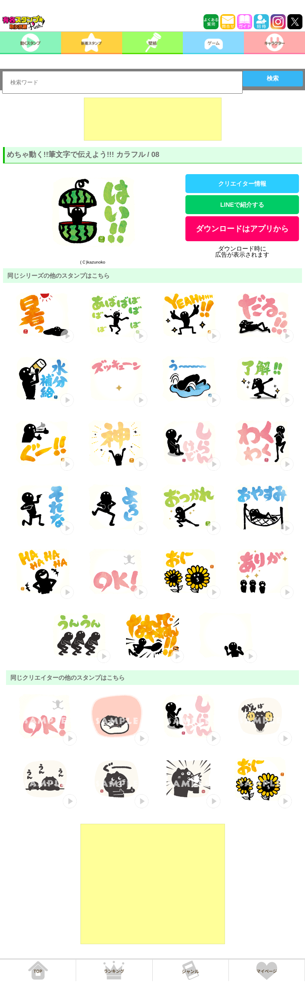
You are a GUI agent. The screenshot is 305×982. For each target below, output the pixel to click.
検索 (273, 78)
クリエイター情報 (242, 183)
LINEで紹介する (242, 204)
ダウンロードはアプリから (242, 228)
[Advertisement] (153, 119)
